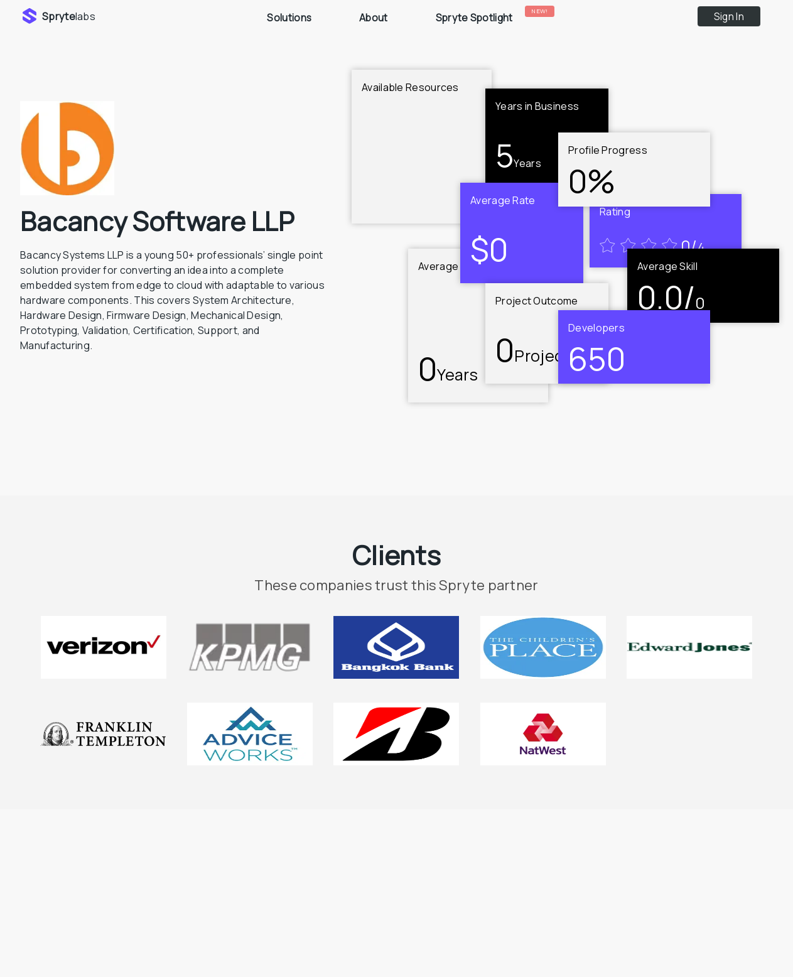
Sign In (729, 16)
